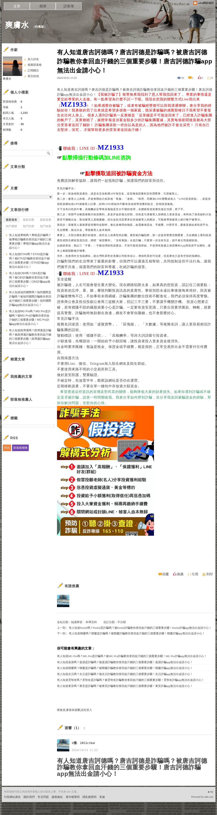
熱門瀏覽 (11, 226)
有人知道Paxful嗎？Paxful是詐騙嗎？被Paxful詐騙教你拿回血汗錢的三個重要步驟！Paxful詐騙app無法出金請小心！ (140, 627)
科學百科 (91, 622)
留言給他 (33, 76)
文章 (16, 6)
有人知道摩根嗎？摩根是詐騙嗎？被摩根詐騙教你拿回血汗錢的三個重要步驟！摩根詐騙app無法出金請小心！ (30, 241)
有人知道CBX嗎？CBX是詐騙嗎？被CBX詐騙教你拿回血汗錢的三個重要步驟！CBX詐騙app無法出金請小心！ (29, 280)
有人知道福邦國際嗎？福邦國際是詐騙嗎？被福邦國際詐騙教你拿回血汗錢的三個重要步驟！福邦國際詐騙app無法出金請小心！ (30, 299)
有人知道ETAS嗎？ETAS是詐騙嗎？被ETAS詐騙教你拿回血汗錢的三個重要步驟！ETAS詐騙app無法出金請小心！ (29, 260)
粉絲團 (8, 811)
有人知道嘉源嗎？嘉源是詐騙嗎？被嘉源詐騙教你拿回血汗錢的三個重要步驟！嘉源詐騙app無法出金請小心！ (125, 662)
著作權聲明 (73, 797)
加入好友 (33, 59)
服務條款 (57, 797)
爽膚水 (17, 25)
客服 (102, 797)
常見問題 (43, 797)
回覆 (165, 574)
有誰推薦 (72, 586)
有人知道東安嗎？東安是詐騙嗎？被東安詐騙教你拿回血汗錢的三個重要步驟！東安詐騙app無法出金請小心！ (125, 686)
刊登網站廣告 (12, 797)
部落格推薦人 (21, 399)
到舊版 (39, 26)
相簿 (42, 6)
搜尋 (48, 153)
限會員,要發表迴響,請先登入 (74, 710)
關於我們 (29, 797)
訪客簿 (68, 6)
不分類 (121, 622)
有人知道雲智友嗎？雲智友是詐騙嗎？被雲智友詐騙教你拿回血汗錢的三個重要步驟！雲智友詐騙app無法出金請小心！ (130, 680)
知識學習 (76, 622)
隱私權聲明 (89, 797)
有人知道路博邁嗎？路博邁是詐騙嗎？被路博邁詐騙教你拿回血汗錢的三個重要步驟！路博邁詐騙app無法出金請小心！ (30, 337)
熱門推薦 (45, 226)
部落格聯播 (20, 447)
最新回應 (28, 219)
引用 (195, 574)
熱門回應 (28, 226)
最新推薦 (45, 219)
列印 (209, 574)
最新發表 (11, 219)
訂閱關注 (33, 70)
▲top (210, 791)
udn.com (208, 796)
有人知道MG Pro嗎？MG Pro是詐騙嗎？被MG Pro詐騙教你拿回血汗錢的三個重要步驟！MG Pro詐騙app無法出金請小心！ (132, 656)
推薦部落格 (35, 64)
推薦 (180, 574)
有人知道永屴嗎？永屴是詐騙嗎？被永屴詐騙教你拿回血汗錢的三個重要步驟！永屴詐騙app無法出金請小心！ (125, 674)
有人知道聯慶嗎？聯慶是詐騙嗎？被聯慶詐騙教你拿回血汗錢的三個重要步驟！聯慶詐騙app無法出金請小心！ (137, 633)
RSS (7, 447)
